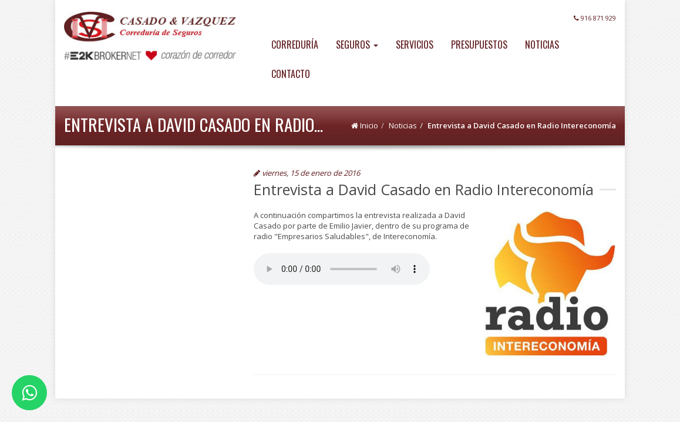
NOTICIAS (542, 45)
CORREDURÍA (294, 45)
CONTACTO (290, 74)
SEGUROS (357, 45)
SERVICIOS (414, 45)
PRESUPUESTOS (479, 45)
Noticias (403, 125)
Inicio (369, 125)
